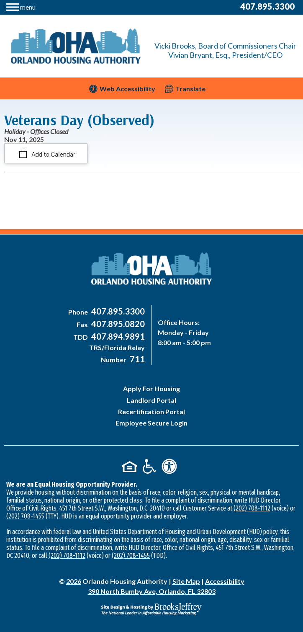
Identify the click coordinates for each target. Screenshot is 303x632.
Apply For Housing (151, 388)
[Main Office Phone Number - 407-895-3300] (117, 312)
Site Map (186, 581)
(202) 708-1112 (252, 508)
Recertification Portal (151, 411)
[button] (21, 6)
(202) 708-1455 (25, 516)
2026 (73, 581)
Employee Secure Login (151, 423)
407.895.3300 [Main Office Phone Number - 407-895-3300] (267, 6)
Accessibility (224, 581)
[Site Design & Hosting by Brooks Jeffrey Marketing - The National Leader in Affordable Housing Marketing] (151, 609)
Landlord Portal (151, 400)
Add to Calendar (53, 154)
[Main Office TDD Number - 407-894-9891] (117, 337)
